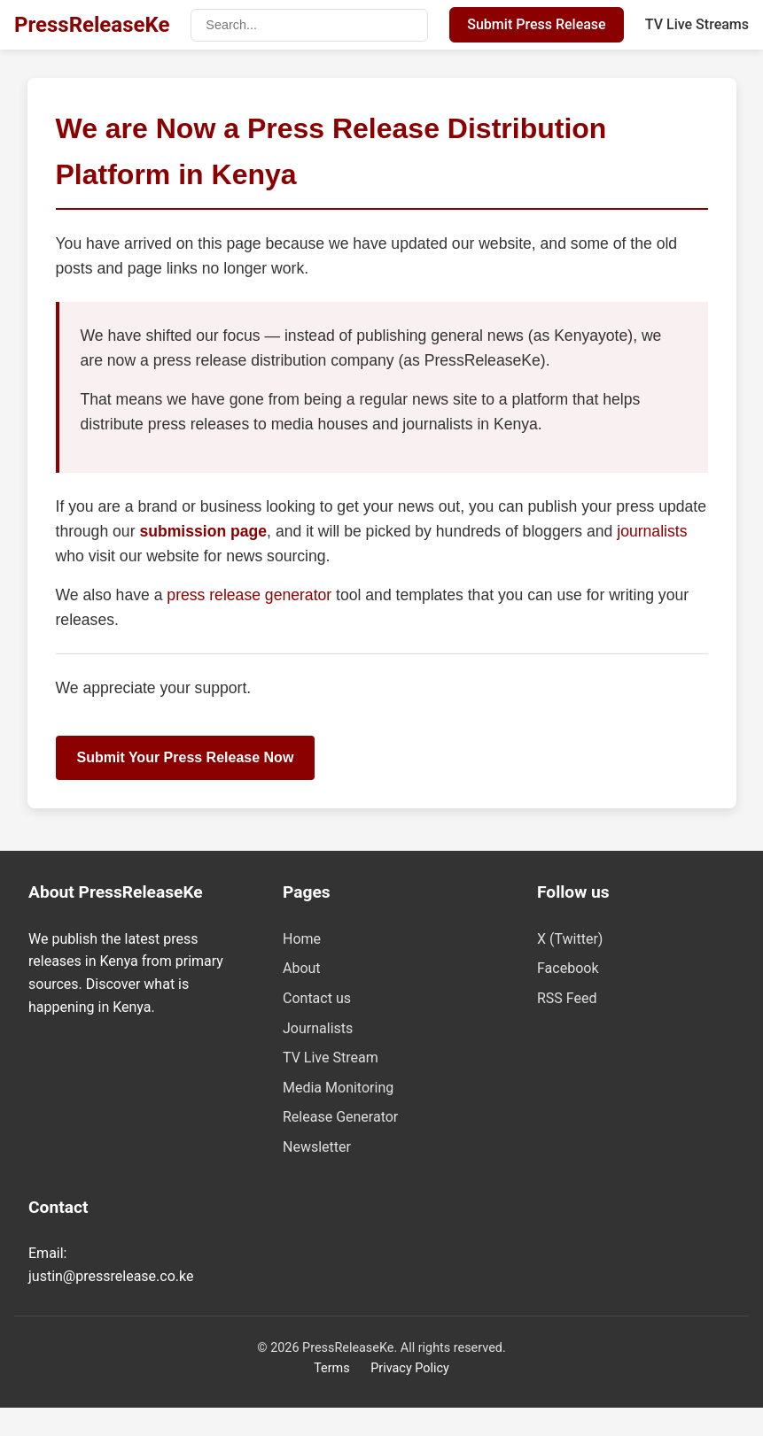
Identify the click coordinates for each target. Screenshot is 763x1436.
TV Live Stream (330, 1057)
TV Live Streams (697, 24)
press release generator (251, 595)
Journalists (318, 1028)
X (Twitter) (570, 938)
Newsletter (317, 1147)
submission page (203, 531)
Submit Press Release (536, 24)
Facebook (567, 968)
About (302, 968)
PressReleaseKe (91, 24)
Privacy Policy (409, 1368)
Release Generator (340, 1116)
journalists (652, 531)
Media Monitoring (338, 1087)
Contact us (317, 998)
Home (302, 938)
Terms (331, 1368)
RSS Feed (567, 998)
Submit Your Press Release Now (185, 757)
